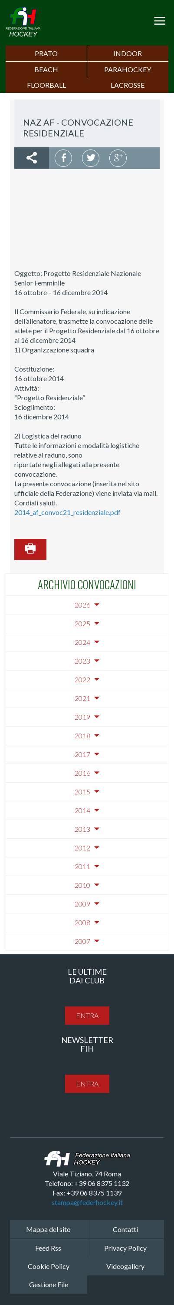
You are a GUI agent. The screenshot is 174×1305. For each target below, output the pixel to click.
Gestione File (48, 1284)
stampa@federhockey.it (87, 1202)
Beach (46, 69)
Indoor (127, 53)
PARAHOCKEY (127, 69)
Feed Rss (48, 1248)
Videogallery (125, 1266)
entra (87, 1015)
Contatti (125, 1229)
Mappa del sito (48, 1229)
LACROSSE (127, 85)
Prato (46, 53)
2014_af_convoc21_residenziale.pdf (67, 512)
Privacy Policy (125, 1248)
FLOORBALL (46, 85)
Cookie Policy (48, 1266)
